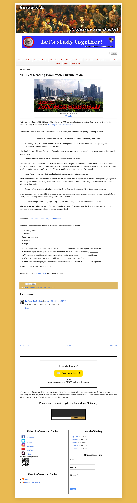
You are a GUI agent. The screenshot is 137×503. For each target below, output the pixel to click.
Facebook (30, 438)
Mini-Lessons (101, 60)
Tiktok (29, 454)
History (32, 287)
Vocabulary (51, 287)
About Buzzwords (56, 60)
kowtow (75, 449)
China (27, 287)
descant (75, 446)
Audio (66, 63)
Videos (58, 63)
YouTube (30, 450)
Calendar (79, 60)
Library (69, 60)
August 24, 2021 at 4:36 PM (55, 301)
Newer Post (24, 345)
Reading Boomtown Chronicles (60, 125)
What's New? (76, 63)
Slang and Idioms (41, 287)
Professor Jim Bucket (33, 301)
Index (28, 60)
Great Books (114, 60)
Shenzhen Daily (39, 273)
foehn (74, 443)
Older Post (113, 345)
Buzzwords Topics (40, 60)
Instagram (30, 446)
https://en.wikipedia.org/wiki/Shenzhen (45, 218)
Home (20, 60)
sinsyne (75, 440)
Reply (27, 308)
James (26, 479)
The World (89, 60)
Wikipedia (68, 116)
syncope (75, 436)
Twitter (29, 442)
